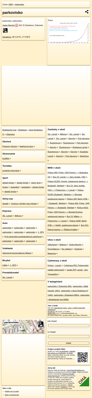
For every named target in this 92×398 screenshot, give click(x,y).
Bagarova (52, 253)
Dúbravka (10, 134)
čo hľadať (52, 332)
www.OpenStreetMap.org (75, 370)
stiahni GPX (52, 313)
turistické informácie (10, 171)
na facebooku (64, 351)
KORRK (5, 159)
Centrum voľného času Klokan (24, 204)
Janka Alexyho (10, 25)
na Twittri (70, 353)
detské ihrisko (8, 183)
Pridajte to (64, 387)
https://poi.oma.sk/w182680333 (80, 123)
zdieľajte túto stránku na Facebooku (61, 352)
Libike (4, 265)
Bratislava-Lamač (80, 147)
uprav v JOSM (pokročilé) (76, 308)
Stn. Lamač (7, 216)
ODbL (74, 372)
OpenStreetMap (50, 123)
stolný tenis (36, 183)
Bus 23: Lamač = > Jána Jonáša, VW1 (69, 177)
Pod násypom (83, 139)
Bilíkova (18, 216)
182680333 (51, 310)
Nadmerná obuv (26, 146)
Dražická (78, 249)
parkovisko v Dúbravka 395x (60, 286)
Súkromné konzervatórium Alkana (16, 253)
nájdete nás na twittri (12, 391)
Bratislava (22, 130)
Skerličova (84, 156)
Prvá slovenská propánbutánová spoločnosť (23, 237)
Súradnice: (7, 37)
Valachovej (52, 245)
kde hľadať (52, 321)
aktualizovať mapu (60, 308)
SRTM (70, 385)
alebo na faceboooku (12, 395)
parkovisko (19, 4)
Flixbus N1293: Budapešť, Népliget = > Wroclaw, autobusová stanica (66, 194)
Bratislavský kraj (9, 130)
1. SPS (41, 232)
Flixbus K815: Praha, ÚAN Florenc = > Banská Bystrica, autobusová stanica (68, 212)
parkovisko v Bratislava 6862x (66, 295)
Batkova (63, 245)
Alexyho (71, 139)
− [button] (5, 73)
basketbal (15, 187)
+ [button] (5, 70)
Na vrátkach (67, 249)
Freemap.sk (62, 123)
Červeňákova (53, 249)
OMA (11, 4)
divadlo (5, 204)
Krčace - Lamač (54, 265)
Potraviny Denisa (9, 146)
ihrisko (5, 187)
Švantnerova (55, 143)
